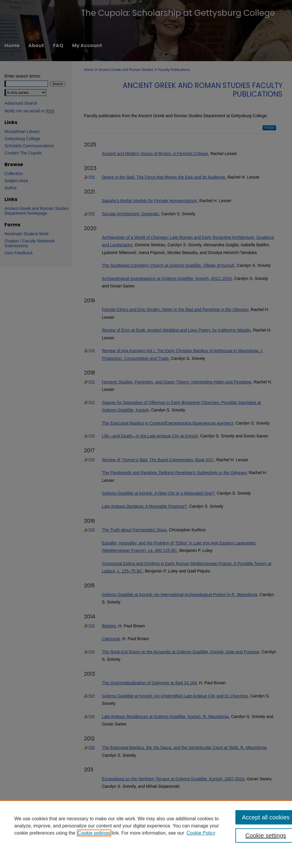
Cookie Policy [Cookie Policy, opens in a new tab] (201, 832)
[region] (146, 825)
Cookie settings (94, 832)
